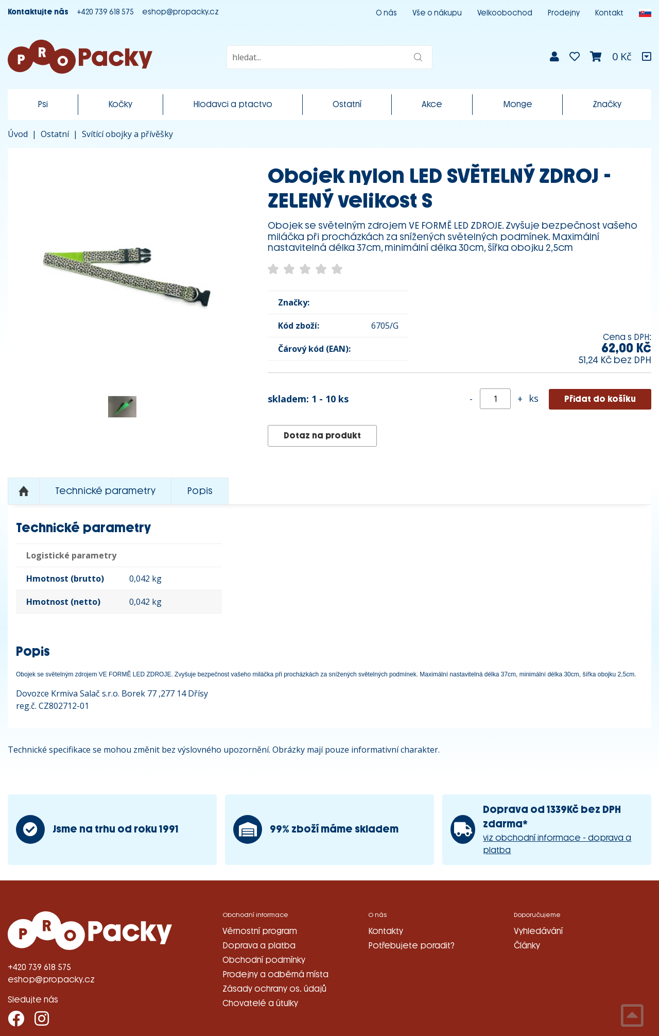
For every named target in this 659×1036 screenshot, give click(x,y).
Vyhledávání (538, 931)
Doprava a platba (259, 945)
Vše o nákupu (437, 13)
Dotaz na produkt (322, 435)
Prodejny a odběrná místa (275, 974)
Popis (200, 491)
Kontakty (385, 931)
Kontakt (609, 13)
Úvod (18, 134)
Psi (43, 104)
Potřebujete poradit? (411, 945)
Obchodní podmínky (263, 960)
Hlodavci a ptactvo (232, 104)
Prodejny (564, 13)
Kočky (120, 104)
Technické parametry (105, 491)
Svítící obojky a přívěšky (127, 134)
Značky (607, 104)
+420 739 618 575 (105, 12)
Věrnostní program (259, 931)
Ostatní (347, 104)
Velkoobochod (504, 13)
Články (527, 945)
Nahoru (23, 491)
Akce (432, 104)
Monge (517, 104)
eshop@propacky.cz (180, 12)
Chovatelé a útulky (260, 1003)
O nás (386, 13)
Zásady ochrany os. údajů (274, 989)
